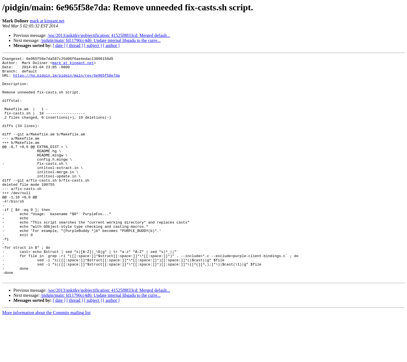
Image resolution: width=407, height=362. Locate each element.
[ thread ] (74, 45)
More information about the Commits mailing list (46, 357)
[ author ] (111, 45)
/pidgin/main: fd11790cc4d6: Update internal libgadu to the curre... (101, 40)
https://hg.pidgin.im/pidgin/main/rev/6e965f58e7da (66, 79)
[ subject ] (93, 45)
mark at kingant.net (47, 20)
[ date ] (59, 45)
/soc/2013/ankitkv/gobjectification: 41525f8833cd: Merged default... (109, 35)
